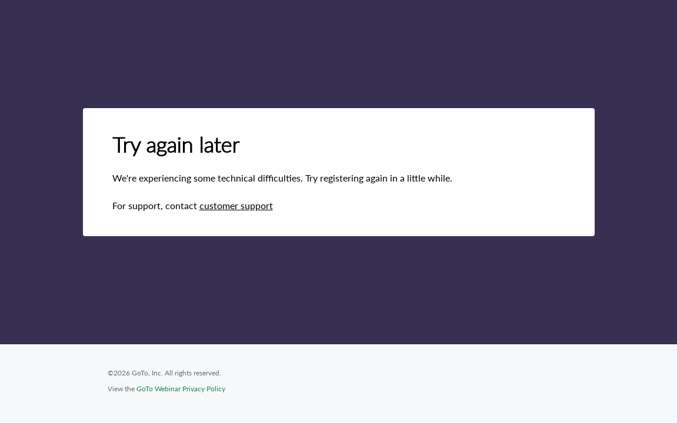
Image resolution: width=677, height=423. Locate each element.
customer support (236, 205)
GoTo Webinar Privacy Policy (180, 388)
